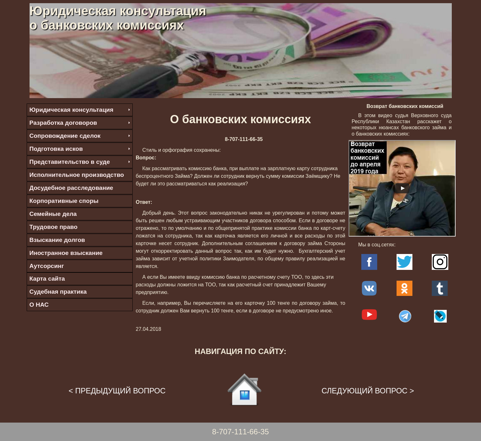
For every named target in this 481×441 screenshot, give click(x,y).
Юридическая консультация (72, 109)
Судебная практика (58, 291)
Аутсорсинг (47, 266)
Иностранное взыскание (66, 253)
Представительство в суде (70, 161)
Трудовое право (54, 227)
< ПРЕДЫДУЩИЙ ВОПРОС (117, 390)
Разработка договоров (63, 122)
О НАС (39, 304)
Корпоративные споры (64, 200)
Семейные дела (53, 213)
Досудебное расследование (71, 187)
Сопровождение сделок (65, 135)
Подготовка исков (56, 148)
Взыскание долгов (57, 240)
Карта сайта (47, 278)
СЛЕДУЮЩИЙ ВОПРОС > (368, 390)
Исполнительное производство (77, 174)
